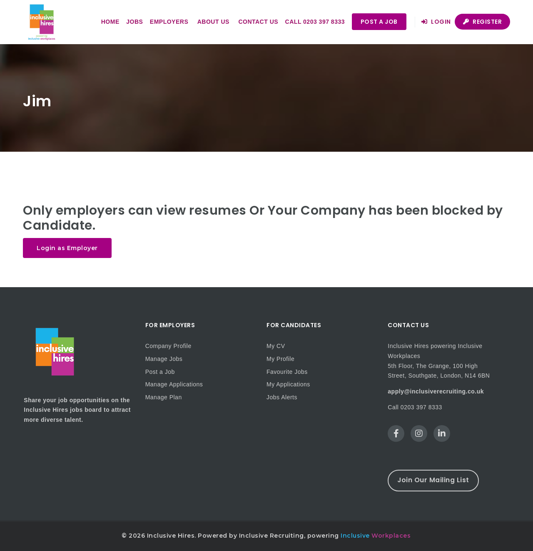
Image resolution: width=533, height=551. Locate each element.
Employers (169, 21)
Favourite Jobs (287, 371)
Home (110, 21)
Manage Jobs (164, 359)
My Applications (288, 384)
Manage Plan (163, 397)
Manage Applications (174, 384)
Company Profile (168, 346)
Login (436, 22)
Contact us (258, 21)
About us (213, 21)
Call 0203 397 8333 (315, 21)
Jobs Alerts (281, 397)
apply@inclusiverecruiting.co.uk (436, 391)
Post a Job (379, 22)
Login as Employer (67, 248)
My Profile (280, 359)
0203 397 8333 (421, 407)
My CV (275, 346)
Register (482, 22)
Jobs (134, 21)
